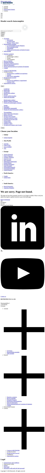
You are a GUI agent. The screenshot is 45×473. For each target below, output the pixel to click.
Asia (5, 148)
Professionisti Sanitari (9, 9)
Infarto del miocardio (9, 97)
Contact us (3, 296)
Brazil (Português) (8, 186)
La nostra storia (11, 41)
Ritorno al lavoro (8, 115)
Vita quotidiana (7, 112)
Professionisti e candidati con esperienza (17, 73)
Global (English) (8, 137)
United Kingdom (8, 170)
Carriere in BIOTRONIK (10, 70)
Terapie (6, 105)
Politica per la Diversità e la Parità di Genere (18, 50)
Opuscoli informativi (9, 65)
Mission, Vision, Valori (13, 42)
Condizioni (6, 89)
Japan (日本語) (8, 147)
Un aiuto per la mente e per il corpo (13, 125)
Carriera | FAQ (10, 82)
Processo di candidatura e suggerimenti (17, 80)
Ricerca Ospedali (8, 61)
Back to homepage (5, 199)
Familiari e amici (8, 123)
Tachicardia (7, 91)
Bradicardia (7, 90)
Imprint (6, 465)
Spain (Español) (8, 166)
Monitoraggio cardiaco (9, 100)
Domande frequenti (9, 62)
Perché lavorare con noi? (10, 77)
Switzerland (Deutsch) (9, 167)
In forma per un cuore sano (10, 119)
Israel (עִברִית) (7, 158)
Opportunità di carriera (9, 83)
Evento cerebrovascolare (10, 96)
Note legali (6, 467)
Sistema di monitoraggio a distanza (12, 102)
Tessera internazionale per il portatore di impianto (16, 66)
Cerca (2, 34)
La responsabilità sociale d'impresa (16, 45)
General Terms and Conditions (11, 462)
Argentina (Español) (9, 188)
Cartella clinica (7, 122)
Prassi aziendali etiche (12, 47)
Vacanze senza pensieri (9, 116)
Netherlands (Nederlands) (10, 161)
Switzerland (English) (9, 168)
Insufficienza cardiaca (9, 93)
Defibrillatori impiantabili (10, 108)
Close (2, 127)
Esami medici (7, 120)
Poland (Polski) (8, 163)
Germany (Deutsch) (9, 157)
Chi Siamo (6, 38)
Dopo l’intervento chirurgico (11, 113)
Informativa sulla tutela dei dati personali (14, 468)
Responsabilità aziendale (10, 44)
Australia (6, 143)
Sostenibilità (10, 48)
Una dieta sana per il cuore (10, 118)
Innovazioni (10, 40)
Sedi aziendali (7, 51)
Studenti (9, 75)
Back (2, 35)
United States (7, 177)
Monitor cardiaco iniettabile (11, 101)
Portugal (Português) (9, 164)
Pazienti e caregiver (9, 54)
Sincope (6, 94)
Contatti (6, 68)
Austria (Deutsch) (8, 154)
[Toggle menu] (13, 4)
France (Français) (8, 156)
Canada (6, 176)
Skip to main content (6, 1)
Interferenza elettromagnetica (11, 63)
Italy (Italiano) (7, 160)
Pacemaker (6, 107)
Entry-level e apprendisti (13, 76)
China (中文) (7, 145)
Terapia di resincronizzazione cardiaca (13, 109)
